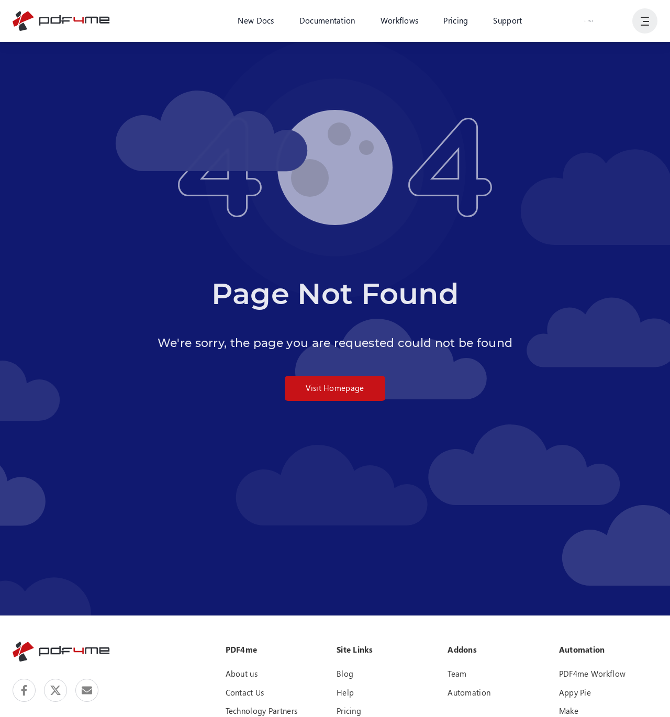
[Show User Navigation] (644, 20)
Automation (469, 692)
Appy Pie (575, 692)
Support (507, 20)
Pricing (455, 20)
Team (457, 673)
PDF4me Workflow (592, 673)
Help (345, 692)
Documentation (327, 20)
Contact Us (245, 692)
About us (242, 673)
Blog (345, 673)
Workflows (400, 20)
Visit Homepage (335, 388)
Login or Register (589, 20)
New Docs (256, 20)
